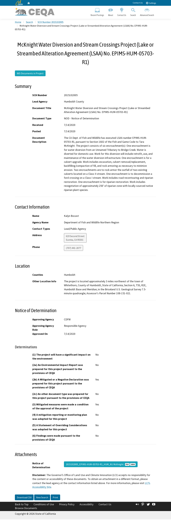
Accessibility (86, 504)
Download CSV (24, 497)
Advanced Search (147, 12)
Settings (151, 3)
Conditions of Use (44, 504)
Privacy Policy (66, 504)
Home (18, 22)
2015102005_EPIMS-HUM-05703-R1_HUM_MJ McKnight (101, 464)
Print (55, 497)
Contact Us (138, 2)
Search (133, 12)
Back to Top (21, 504)
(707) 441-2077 (73, 248)
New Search (42, 497)
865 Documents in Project (30, 73)
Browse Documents (26, 508)
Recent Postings (97, 12)
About (110, 12)
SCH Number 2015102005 (50, 22)
